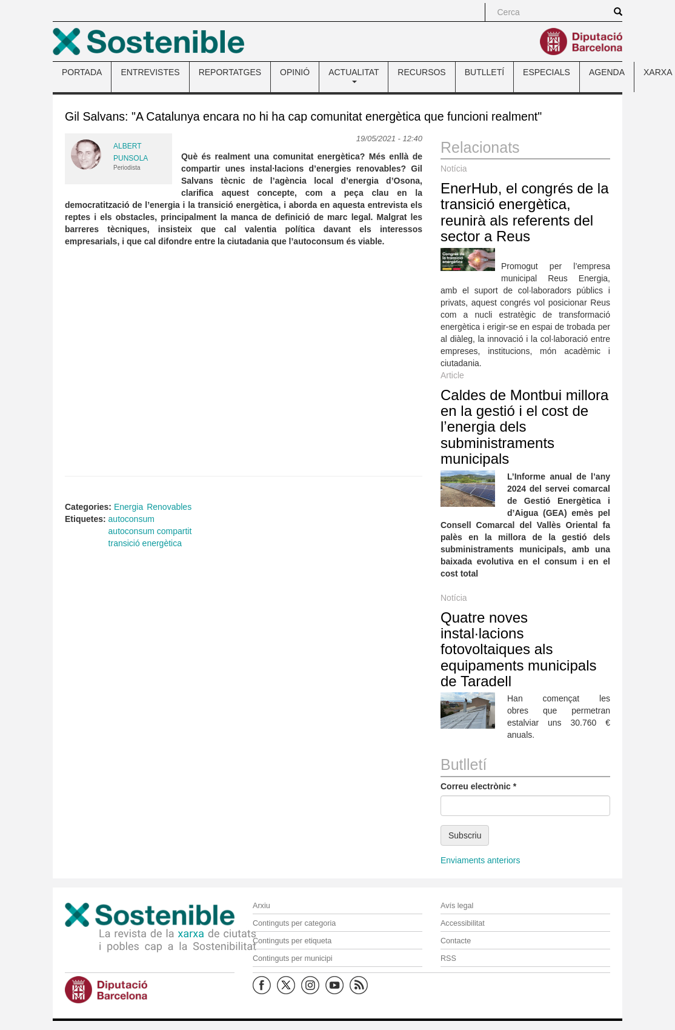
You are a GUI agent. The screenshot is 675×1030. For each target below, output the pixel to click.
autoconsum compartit (150, 531)
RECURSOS (421, 72)
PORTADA (82, 72)
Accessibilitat (463, 923)
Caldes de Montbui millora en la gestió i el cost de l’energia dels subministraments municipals (524, 427)
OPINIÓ (295, 72)
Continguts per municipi (293, 958)
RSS (448, 958)
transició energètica (145, 543)
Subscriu (464, 835)
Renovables (169, 507)
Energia (128, 507)
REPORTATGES (230, 72)
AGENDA (607, 72)
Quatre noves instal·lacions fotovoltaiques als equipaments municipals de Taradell (518, 649)
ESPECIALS (546, 72)
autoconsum (131, 519)
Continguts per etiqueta (292, 941)
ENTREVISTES (150, 72)
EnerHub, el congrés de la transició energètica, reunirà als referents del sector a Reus (525, 212)
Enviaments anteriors (480, 860)
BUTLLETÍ (484, 72)
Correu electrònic (478, 786)
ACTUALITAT (353, 75)
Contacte (456, 941)
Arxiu (261, 905)
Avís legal (457, 905)
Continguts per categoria (294, 923)
